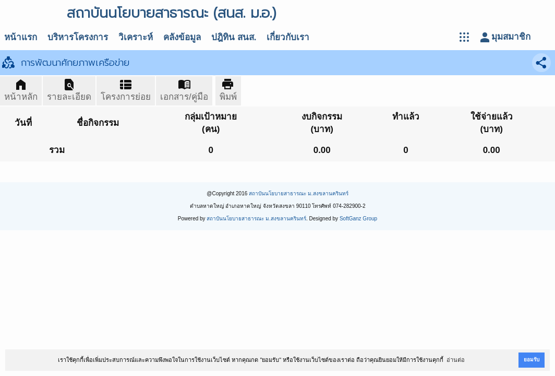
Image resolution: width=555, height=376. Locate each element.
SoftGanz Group (358, 218)
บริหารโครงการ (77, 37)
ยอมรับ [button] (531, 359)
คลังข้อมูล (182, 37)
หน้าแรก (20, 37)
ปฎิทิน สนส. (233, 37)
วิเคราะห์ (135, 37)
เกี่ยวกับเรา (288, 37)
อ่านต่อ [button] (456, 360)
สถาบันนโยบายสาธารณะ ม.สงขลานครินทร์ (298, 193)
